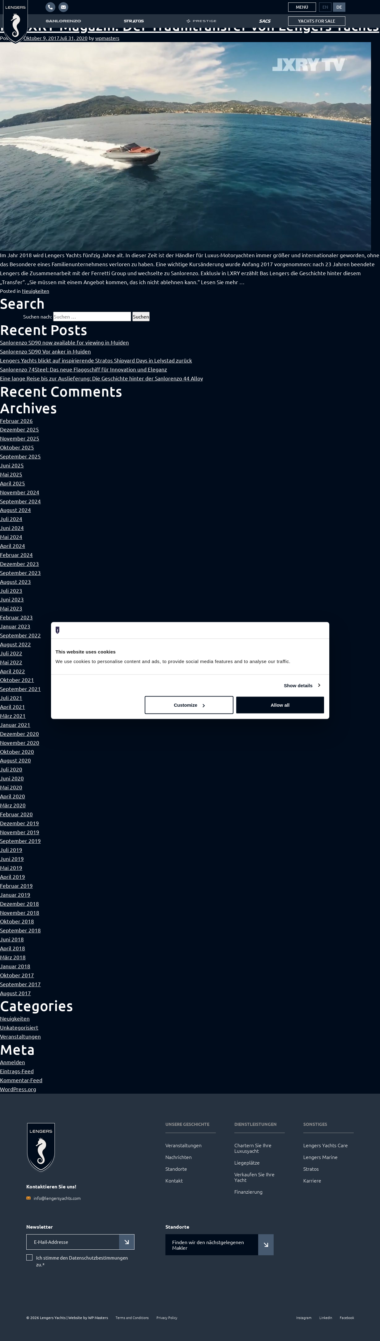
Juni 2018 (12, 939)
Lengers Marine (320, 1157)
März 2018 (13, 957)
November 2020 (19, 742)
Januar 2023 (15, 626)
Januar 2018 (15, 966)
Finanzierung (248, 1191)
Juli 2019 (11, 849)
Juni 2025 (12, 465)
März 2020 (13, 805)
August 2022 (15, 644)
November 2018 (19, 912)
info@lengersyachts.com (57, 1198)
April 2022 (12, 671)
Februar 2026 (16, 420)
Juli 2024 (11, 518)
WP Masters (98, 1317)
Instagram (304, 1317)
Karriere (312, 1180)
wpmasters (107, 38)
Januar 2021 (15, 724)
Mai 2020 (11, 787)
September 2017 (20, 984)
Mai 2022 (11, 662)
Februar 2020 (16, 814)
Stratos (311, 1168)
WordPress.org (18, 1089)
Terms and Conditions (132, 1317)
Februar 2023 (16, 617)
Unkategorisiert (19, 1027)
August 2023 (15, 581)
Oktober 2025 (17, 447)
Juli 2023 (11, 590)
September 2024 (20, 501)
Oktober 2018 (17, 921)
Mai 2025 (11, 474)
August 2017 (15, 993)
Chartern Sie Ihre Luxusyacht (252, 1147)
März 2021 (13, 715)
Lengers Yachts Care (325, 1145)
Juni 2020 (12, 778)
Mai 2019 (11, 867)
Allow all (280, 705)
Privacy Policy (166, 1317)
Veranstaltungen (20, 1036)
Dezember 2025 (19, 429)
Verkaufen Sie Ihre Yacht (254, 1177)
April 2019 (12, 876)
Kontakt (174, 1180)
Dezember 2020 (19, 733)
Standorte (176, 1168)
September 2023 (20, 572)
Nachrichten (178, 1157)
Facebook (347, 1317)
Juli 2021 (11, 697)
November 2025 (19, 438)
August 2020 (15, 760)
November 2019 (19, 832)
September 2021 (20, 688)
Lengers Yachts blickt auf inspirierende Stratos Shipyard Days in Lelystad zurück (96, 360)
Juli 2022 (11, 653)
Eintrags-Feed (17, 1071)
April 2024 (12, 545)
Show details (298, 685)
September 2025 (20, 456)
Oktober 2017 (17, 975)
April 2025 (12, 483)
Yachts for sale (316, 21)
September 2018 (20, 930)
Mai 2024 (11, 536)
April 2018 (12, 948)
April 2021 (12, 706)
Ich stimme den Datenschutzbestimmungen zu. (82, 1261)
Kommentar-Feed (21, 1080)
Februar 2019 (16, 885)
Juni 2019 (12, 858)
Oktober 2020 (17, 751)
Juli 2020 (11, 769)
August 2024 (15, 509)
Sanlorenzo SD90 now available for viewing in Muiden (64, 342)
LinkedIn (325, 1317)
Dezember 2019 (19, 823)
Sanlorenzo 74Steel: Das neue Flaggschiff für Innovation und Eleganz (83, 369)
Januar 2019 (15, 894)
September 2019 (20, 840)
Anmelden (12, 1062)
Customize (189, 705)
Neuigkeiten (35, 291)
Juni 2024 (12, 527)
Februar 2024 (16, 554)
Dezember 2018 (19, 903)
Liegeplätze (247, 1162)
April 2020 (12, 796)
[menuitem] (325, 7)
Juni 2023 (12, 599)
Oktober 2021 (17, 679)
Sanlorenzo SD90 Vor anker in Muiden (45, 351)
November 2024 (19, 492)
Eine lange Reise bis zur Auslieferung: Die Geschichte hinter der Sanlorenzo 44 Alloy (101, 378)
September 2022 (20, 635)
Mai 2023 (11, 608)
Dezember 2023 (19, 563)
